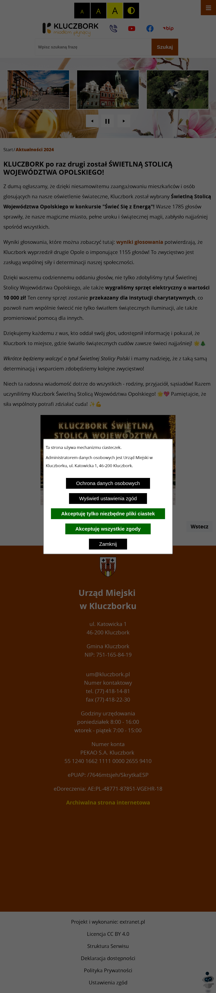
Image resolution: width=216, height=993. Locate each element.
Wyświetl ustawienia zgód (108, 498)
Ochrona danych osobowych (108, 483)
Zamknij (108, 544)
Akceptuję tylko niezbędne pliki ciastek (108, 513)
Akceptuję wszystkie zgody (108, 529)
